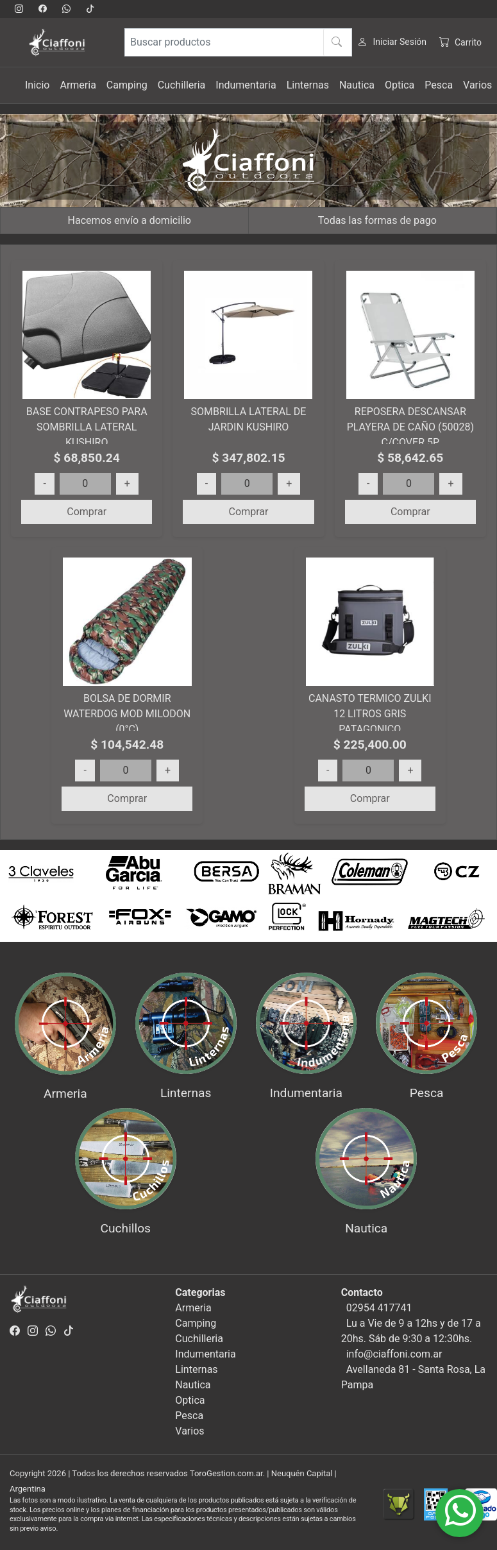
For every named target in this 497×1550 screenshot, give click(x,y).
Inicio (37, 85)
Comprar (86, 512)
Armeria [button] (78, 85)
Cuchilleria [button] (182, 85)
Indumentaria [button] (245, 85)
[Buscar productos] (238, 42)
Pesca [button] (439, 85)
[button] (37, 896)
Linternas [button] (308, 85)
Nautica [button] (357, 85)
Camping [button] (126, 85)
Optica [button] (399, 85)
